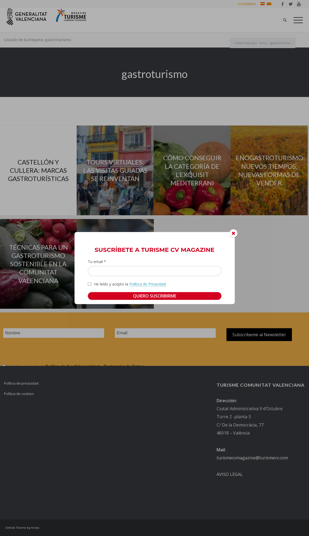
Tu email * (97, 261)
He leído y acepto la (130, 284)
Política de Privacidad (147, 283)
